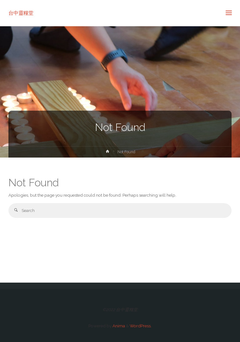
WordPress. (141, 325)
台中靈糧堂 (20, 13)
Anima (118, 325)
